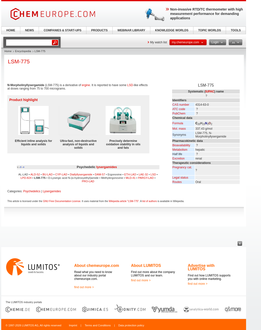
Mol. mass (179, 128)
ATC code (178, 109)
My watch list (158, 42)
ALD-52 (35, 174)
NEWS (29, 30)
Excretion (178, 158)
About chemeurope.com (96, 265)
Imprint (73, 325)
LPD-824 (26, 177)
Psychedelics (31, 191)
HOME (10, 30)
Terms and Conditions (98, 325)
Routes (177, 182)
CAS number (180, 104)
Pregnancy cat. (182, 167)
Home (8, 51)
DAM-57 (100, 174)
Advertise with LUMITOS (201, 267)
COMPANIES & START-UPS (62, 30)
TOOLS (236, 30)
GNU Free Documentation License (62, 201)
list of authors (149, 201)
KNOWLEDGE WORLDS (172, 30)
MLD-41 (131, 177)
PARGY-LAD (146, 177)
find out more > (84, 287)
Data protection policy (131, 325)
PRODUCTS (99, 30)
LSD (130, 85)
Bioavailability (181, 145)
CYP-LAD (61, 174)
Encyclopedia (23, 51)
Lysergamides (52, 191)
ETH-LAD (130, 174)
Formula (177, 123)
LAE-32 (143, 174)
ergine (86, 85)
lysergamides (106, 167)
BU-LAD (47, 174)
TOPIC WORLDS (209, 30)
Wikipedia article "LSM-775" (124, 201)
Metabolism (179, 149)
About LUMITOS (146, 265)
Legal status (180, 177)
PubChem (178, 113)
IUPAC (209, 91)
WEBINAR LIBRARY (131, 30)
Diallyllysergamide (81, 174)
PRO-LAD (88, 181)
